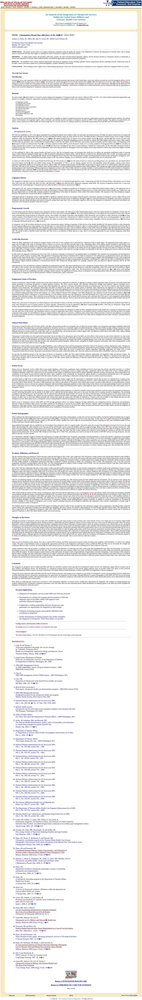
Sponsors (8, 7)
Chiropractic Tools (48, 7)
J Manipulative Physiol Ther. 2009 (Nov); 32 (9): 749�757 (41, 35)
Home (2, 7)
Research (34, 7)
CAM (40, 7)
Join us (71, 995)
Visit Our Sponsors (30, 995)
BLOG (14, 7)
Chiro (26, 7)
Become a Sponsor (51, 995)
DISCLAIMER (133, 995)
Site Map (66, 7)
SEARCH (72, 7)
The (58, 7)
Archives (19, 7)
